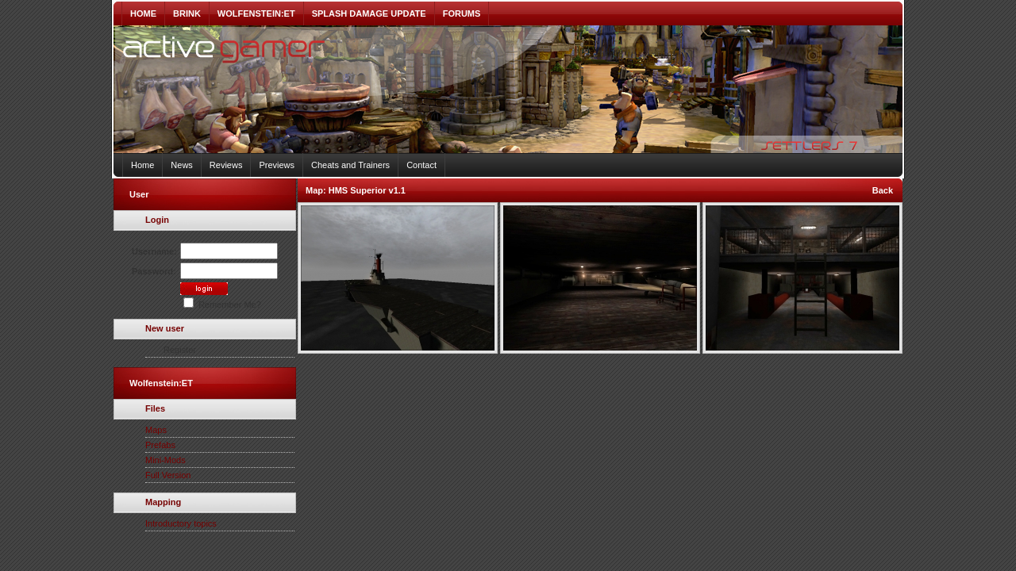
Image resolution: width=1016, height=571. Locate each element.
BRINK (187, 13)
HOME (143, 13)
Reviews (226, 165)
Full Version (167, 475)
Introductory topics (181, 523)
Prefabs (160, 445)
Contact (421, 165)
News (182, 165)
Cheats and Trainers (350, 165)
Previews (276, 165)
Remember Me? (222, 304)
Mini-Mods (165, 460)
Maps (156, 430)
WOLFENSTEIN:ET (256, 13)
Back (882, 190)
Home (142, 165)
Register (180, 349)
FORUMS (462, 13)
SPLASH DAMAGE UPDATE (369, 13)
